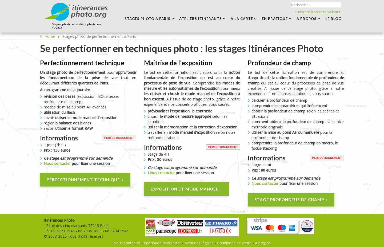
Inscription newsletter (162, 242)
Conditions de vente (234, 242)
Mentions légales (199, 242)
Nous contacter (57, 163)
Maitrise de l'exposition (178, 63)
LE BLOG (333, 19)
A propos (263, 242)
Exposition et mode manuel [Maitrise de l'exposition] (186, 189)
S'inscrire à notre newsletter (318, 12)
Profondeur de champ (279, 63)
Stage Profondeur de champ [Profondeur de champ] (291, 200)
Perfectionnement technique (82, 63)
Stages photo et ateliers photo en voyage (76, 26)
